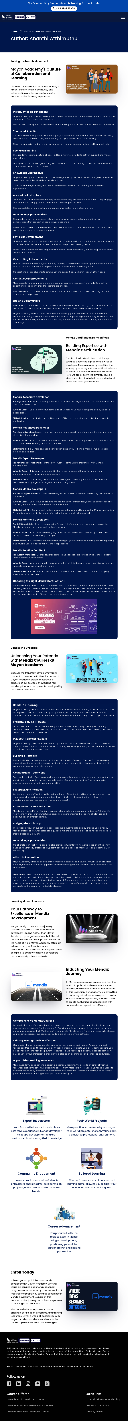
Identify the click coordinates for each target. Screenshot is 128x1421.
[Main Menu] (123, 17)
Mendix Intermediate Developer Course (30, 1405)
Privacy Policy (94, 1411)
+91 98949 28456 (64, 8)
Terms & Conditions (98, 1405)
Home (14, 31)
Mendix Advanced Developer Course (28, 1411)
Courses (33, 1366)
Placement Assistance (52, 1366)
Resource (72, 1366)
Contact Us (86, 1366)
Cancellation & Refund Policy (103, 1399)
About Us (21, 1366)
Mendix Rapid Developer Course (26, 1399)
